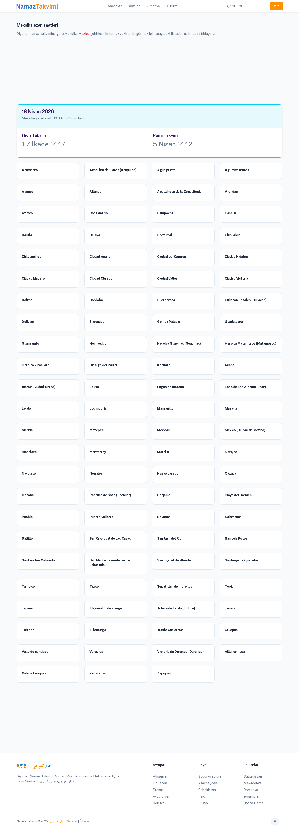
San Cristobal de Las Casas (110, 538)
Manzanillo (165, 408)
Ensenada (96, 322)
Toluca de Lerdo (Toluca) (176, 608)
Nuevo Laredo (167, 473)
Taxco (94, 586)
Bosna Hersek (254, 803)
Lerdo (26, 408)
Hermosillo (97, 343)
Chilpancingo (31, 257)
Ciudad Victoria (236, 278)
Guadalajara (234, 322)
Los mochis (98, 408)
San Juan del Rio (169, 538)
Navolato (29, 473)
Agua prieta (166, 170)
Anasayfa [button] (115, 6)
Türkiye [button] (172, 6)
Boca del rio (98, 213)
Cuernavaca (166, 300)
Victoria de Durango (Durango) (180, 652)
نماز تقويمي (57, 821)
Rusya (203, 803)
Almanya (160, 777)
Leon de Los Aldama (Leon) (245, 387)
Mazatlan (232, 408)
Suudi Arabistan (210, 777)
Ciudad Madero (33, 278)
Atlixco (27, 213)
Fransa (158, 790)
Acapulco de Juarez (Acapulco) (112, 170)
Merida (27, 430)
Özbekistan (207, 790)
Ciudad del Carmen (171, 257)
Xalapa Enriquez (34, 673)
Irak (201, 796)
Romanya (251, 790)
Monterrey (97, 452)
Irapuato (163, 365)
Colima (27, 300)
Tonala (230, 608)
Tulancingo (97, 630)
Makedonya (253, 783)
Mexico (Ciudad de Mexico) (245, 430)
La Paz (94, 387)
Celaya (94, 235)
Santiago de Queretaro (242, 560)
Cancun (230, 213)
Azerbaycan (207, 783)
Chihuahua (232, 235)
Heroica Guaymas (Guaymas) (179, 343)
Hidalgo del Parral (103, 365)
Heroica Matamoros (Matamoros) (250, 343)
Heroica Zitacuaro (35, 365)
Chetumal (164, 235)
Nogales (96, 473)
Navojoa (231, 452)
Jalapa (229, 365)
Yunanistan (252, 796)
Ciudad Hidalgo (236, 257)
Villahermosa (235, 652)
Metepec (96, 430)
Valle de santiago (35, 652)
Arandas (231, 192)
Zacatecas (97, 673)
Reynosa (163, 517)
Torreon (28, 630)
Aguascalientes (237, 170)
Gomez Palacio (168, 322)
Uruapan (231, 630)
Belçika (158, 803)
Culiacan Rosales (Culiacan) (245, 300)
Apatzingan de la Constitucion (180, 192)
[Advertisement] (149, 69)
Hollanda (160, 783)
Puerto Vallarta (101, 517)
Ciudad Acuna (99, 257)
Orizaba (28, 495)
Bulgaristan (253, 777)
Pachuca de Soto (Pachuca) (110, 495)
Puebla (27, 517)
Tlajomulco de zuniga (105, 608)
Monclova (29, 452)
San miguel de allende (174, 560)
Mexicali (163, 430)
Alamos (27, 192)
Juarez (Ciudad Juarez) (38, 387)
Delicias (28, 322)
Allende (95, 192)
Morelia (163, 452)
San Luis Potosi (236, 538)
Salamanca (233, 517)
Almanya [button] (153, 6)
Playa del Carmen (238, 495)
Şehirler (72, 821)
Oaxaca (230, 473)
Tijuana (27, 608)
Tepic (229, 586)
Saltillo (27, 538)
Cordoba (96, 300)
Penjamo (163, 495)
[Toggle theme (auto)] (275, 821)
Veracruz (96, 652)
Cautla (27, 235)
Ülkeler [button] (134, 6)
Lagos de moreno (170, 387)
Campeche (165, 213)
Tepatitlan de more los (174, 586)
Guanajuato (30, 343)
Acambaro (30, 170)
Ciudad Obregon (101, 278)
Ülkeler (84, 821)
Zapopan (164, 673)
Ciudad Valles (167, 278)
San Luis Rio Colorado (38, 560)
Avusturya (161, 796)
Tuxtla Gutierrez (170, 630)
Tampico (28, 586)
